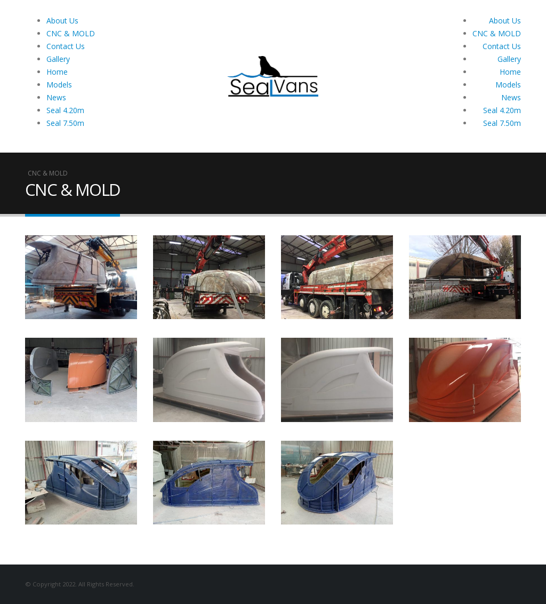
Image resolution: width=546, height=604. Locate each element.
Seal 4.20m (65, 110)
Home (57, 72)
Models (59, 85)
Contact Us (65, 46)
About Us (62, 20)
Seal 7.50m (65, 123)
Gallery (58, 59)
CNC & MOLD (70, 33)
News (56, 97)
